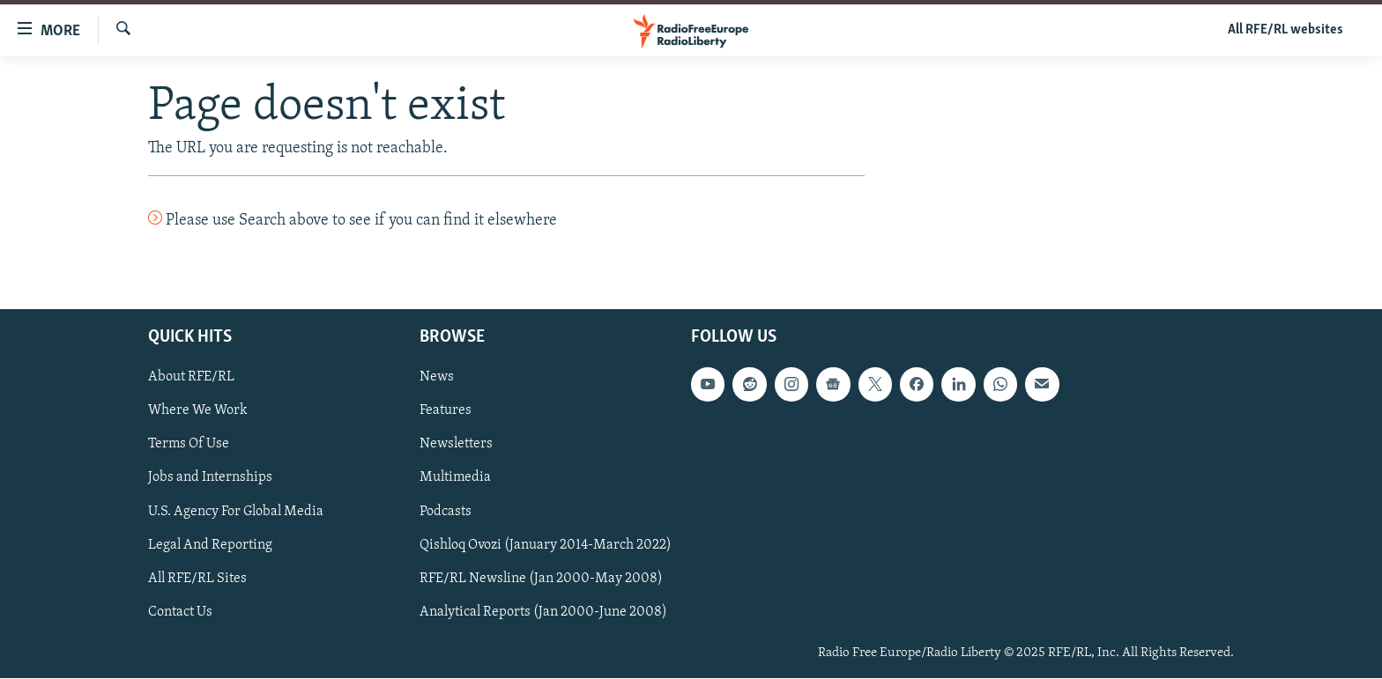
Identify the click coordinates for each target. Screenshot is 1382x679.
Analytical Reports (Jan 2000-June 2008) (543, 612)
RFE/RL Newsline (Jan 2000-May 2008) (541, 579)
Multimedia (455, 478)
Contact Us (180, 612)
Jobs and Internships (210, 478)
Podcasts (446, 512)
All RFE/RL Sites (197, 579)
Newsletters (456, 445)
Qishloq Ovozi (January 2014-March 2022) (546, 545)
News (437, 378)
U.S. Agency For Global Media (235, 512)
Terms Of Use (188, 445)
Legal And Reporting (210, 545)
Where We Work (198, 411)
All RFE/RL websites (1285, 30)
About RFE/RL (191, 378)
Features (446, 411)
